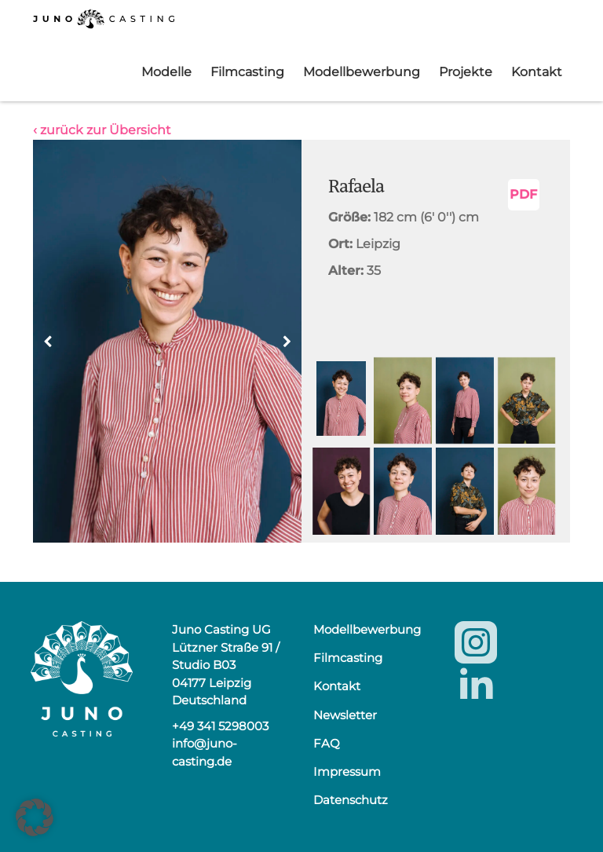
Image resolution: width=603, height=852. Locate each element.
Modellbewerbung (361, 71)
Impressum (347, 771)
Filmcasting (247, 71)
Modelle (166, 71)
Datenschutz (350, 799)
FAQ (326, 743)
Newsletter (345, 715)
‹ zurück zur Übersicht (102, 129)
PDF (523, 194)
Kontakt (536, 71)
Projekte (465, 71)
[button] (287, 342)
